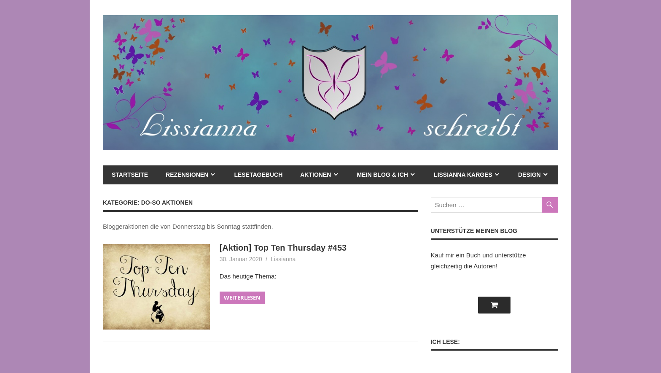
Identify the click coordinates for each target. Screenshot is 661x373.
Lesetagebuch (258, 174)
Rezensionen (187, 174)
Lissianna (283, 259)
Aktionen (315, 174)
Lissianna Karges (463, 174)
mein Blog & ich (382, 174)
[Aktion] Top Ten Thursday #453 (283, 247)
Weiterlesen (242, 297)
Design (529, 174)
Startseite (130, 174)
